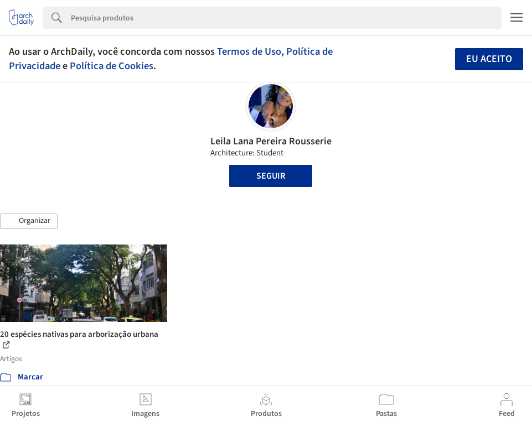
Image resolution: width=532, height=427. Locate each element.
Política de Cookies (111, 66)
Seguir (270, 176)
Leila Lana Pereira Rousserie (271, 141)
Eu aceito (489, 59)
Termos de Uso (249, 51)
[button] (29, 221)
